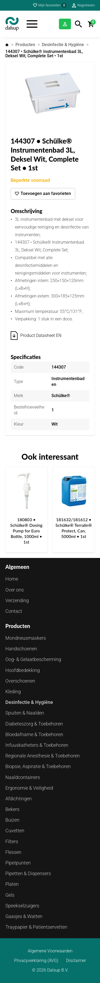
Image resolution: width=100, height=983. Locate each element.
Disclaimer (76, 960)
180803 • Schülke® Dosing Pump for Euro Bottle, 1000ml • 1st (26, 530)
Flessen (13, 852)
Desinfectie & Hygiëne (63, 44)
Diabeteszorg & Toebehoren (34, 724)
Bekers (12, 809)
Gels (9, 895)
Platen (12, 884)
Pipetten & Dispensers (28, 873)
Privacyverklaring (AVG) (36, 960)
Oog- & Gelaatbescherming (33, 659)
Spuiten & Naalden (24, 713)
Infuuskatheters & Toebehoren (36, 745)
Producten (25, 44)
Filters (11, 841)
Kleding (13, 691)
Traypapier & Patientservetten (36, 927)
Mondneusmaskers (25, 638)
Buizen (12, 820)
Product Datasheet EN (40, 335)
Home (7, 45)
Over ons (14, 590)
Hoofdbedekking (22, 670)
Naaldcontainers (22, 777)
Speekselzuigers (22, 905)
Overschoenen (20, 681)
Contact (13, 611)
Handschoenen (21, 648)
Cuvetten (14, 830)
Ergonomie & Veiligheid (29, 788)
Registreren (86, 5)
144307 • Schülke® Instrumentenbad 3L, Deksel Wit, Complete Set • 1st (44, 53)
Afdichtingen (18, 798)
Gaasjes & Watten (23, 916)
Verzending (17, 600)
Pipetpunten (18, 863)
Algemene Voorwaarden (50, 951)
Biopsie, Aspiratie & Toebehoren (38, 766)
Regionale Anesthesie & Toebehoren (42, 755)
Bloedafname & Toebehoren (34, 734)
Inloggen (65, 24)
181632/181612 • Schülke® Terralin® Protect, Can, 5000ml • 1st (73, 528)
